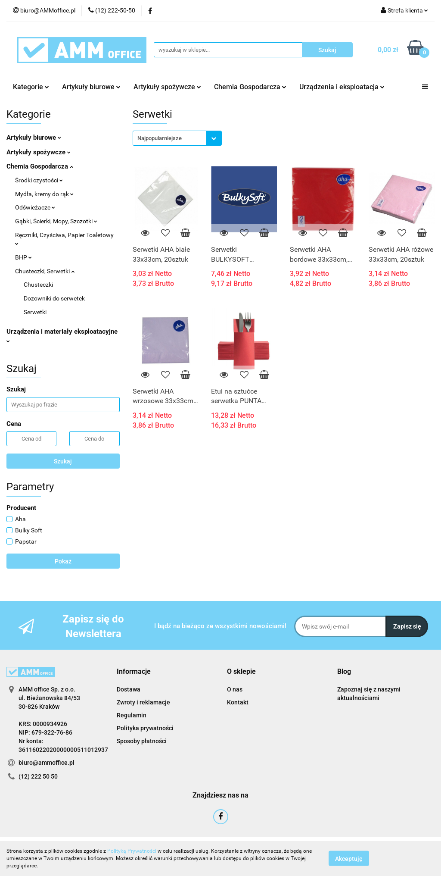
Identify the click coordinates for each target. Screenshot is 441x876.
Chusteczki (38, 284)
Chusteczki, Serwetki (45, 271)
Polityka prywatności (145, 728)
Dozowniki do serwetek (54, 298)
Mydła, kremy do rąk (44, 194)
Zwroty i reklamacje (143, 702)
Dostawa (128, 689)
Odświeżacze (35, 207)
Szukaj (63, 461)
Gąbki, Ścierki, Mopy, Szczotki (56, 221)
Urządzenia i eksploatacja (342, 87)
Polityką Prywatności (131, 851)
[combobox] (177, 138)
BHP (23, 257)
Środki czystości (39, 180)
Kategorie (31, 87)
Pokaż (63, 561)
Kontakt (237, 702)
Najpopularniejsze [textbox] (159, 138)
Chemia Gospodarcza (250, 87)
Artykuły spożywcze (167, 87)
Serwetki (35, 312)
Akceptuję (349, 858)
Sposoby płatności (142, 741)
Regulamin (131, 715)
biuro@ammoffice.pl (47, 762)
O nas (234, 689)
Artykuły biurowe (91, 87)
